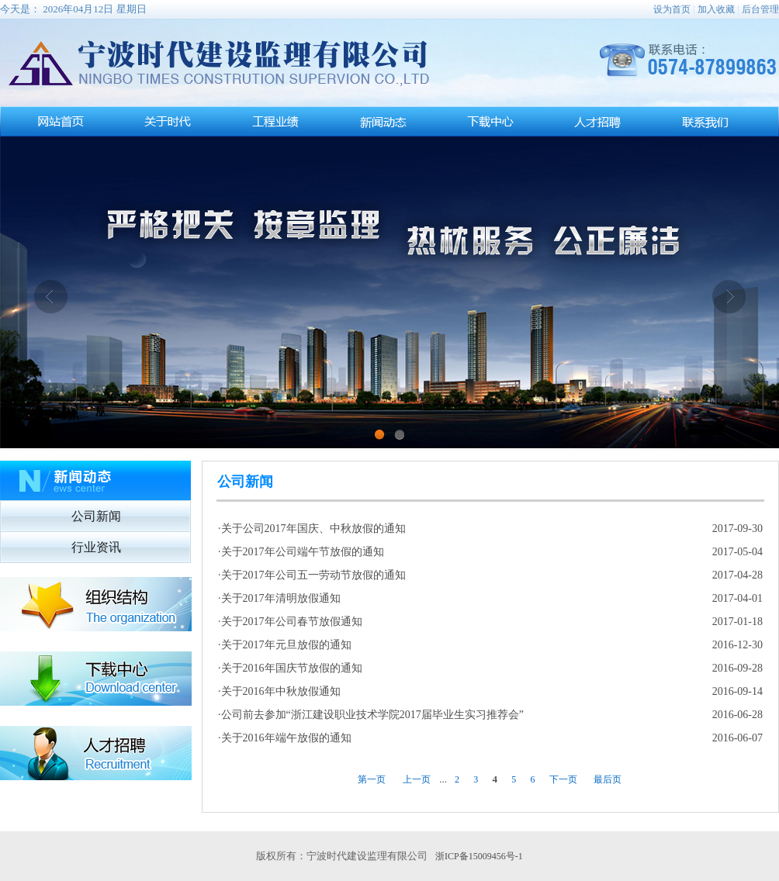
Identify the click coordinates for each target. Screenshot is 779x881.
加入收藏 (716, 9)
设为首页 (672, 9)
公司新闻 (96, 516)
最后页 (607, 779)
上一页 (417, 779)
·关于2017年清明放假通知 (279, 598)
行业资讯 (96, 547)
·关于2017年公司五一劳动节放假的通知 (312, 575)
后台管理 (760, 9)
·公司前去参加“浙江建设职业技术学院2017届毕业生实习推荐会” (371, 714)
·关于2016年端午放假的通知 (284, 738)
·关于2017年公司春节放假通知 (290, 621)
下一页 (563, 779)
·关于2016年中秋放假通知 (279, 691)
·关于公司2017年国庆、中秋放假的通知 (312, 528)
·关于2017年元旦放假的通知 (284, 645)
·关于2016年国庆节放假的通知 (290, 668)
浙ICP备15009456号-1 (479, 856)
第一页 (372, 779)
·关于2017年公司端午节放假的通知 (301, 552)
